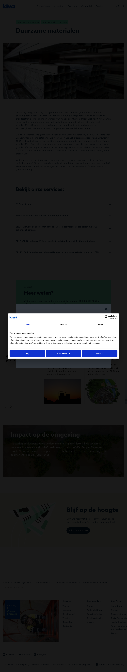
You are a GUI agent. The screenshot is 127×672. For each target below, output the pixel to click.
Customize (63, 353)
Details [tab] (63, 324)
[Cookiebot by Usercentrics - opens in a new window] (106, 317)
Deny (27, 353)
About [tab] (100, 324)
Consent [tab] (26, 324)
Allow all (100, 353)
